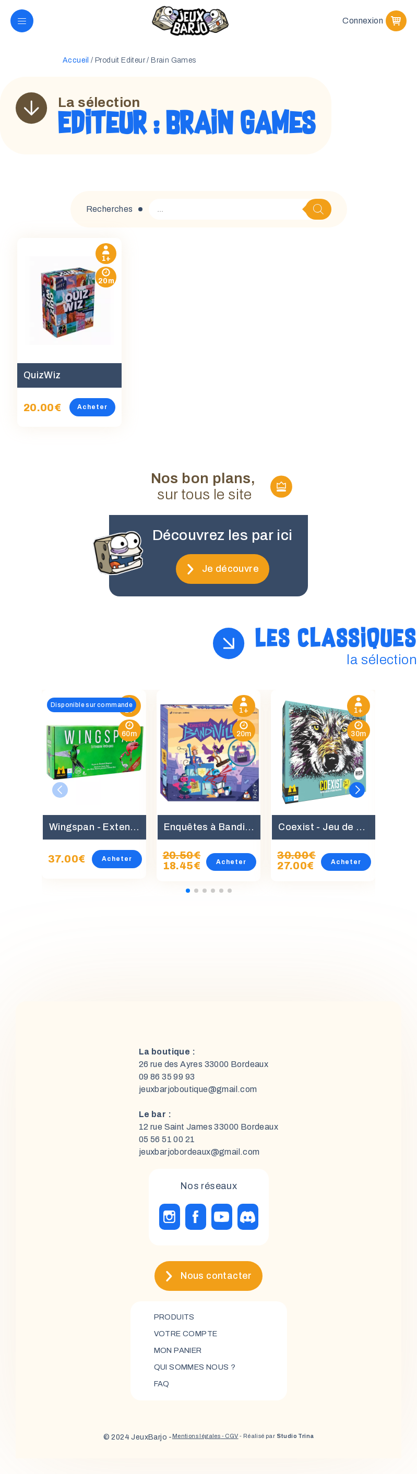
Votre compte (189, 1345)
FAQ (162, 1399)
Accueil (76, 71)
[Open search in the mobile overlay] (240, 219)
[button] (357, 800)
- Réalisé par (285, 1452)
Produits (177, 1328)
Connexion (362, 25)
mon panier (182, 1363)
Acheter (104, 417)
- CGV (225, 1453)
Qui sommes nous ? (199, 1381)
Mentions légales (182, 1453)
